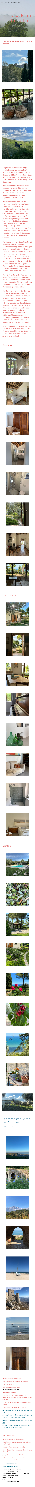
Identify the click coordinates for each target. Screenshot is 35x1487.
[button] (2, 2)
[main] (17, 18)
